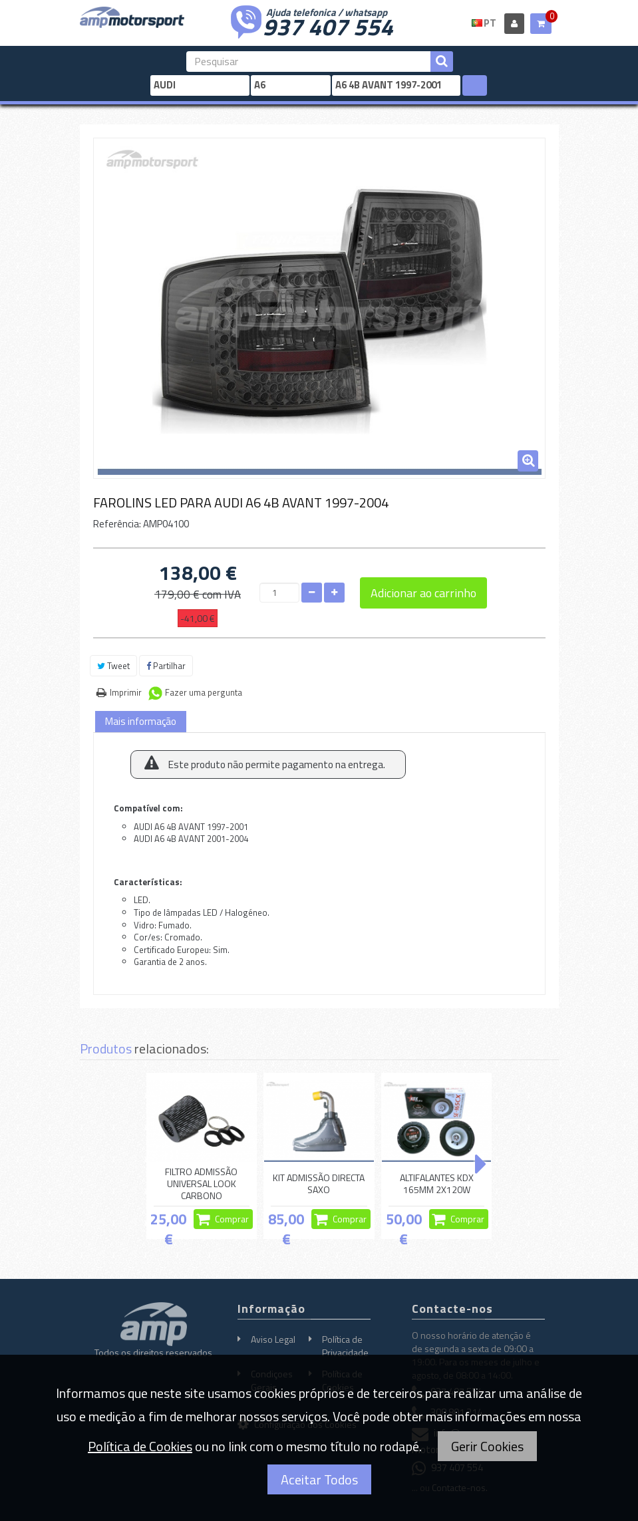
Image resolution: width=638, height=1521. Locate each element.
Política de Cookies (140, 1446)
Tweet (113, 665)
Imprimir (126, 692)
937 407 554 (328, 25)
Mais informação (140, 721)
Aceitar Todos (319, 1479)
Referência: (117, 524)
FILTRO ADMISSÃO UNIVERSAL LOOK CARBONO (201, 1183)
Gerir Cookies (487, 1446)
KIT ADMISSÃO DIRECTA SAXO (319, 1183)
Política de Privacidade (345, 1345)
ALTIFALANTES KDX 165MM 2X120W (437, 1183)
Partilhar (166, 665)
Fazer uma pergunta (203, 692)
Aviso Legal (273, 1339)
